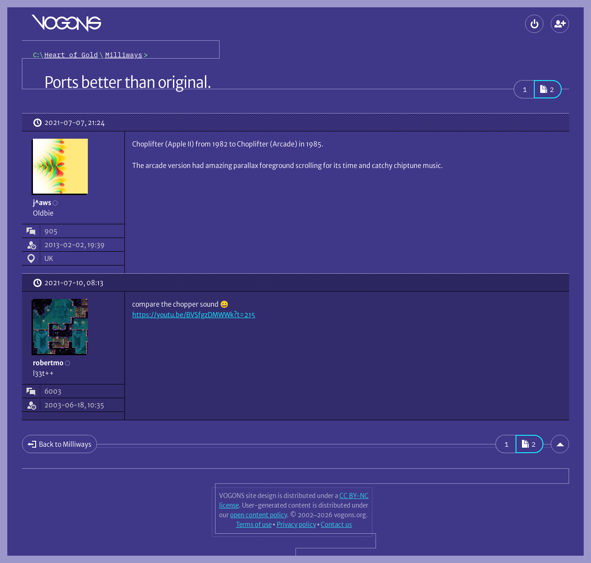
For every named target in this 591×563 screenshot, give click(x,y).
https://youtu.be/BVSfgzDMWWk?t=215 (193, 314)
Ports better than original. (127, 82)
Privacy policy (296, 524)
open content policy (258, 515)
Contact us (336, 524)
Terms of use (254, 524)
